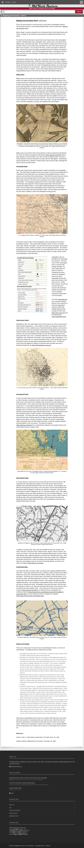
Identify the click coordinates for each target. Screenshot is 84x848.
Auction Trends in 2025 (15, 788)
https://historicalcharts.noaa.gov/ (41, 345)
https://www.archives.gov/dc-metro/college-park (30, 596)
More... (11, 793)
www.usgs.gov (63, 299)
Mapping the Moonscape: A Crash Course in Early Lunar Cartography (28, 778)
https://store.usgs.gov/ (58, 313)
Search (79, 12)
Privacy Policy (29, 845)
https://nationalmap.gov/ (59, 316)
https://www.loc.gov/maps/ (53, 155)
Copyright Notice (39, 845)
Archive (7, 2)
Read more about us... (16, 766)
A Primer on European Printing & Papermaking (22, 783)
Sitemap (48, 845)
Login (14, 2)
